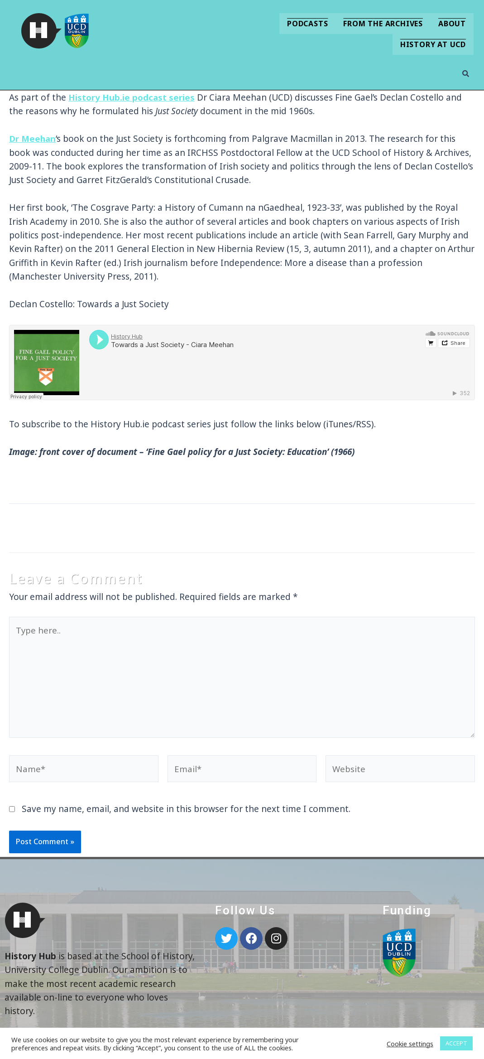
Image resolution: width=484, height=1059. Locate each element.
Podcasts (307, 24)
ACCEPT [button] (456, 1043)
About (452, 24)
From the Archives (383, 24)
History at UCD (433, 44)
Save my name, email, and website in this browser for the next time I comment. (186, 812)
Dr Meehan (33, 139)
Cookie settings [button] (410, 1044)
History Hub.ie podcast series (131, 97)
